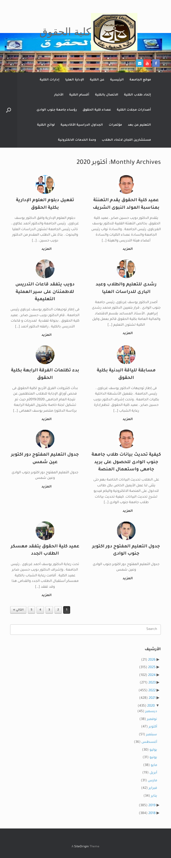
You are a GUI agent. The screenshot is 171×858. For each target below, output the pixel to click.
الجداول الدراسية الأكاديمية (82, 125)
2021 (152, 698)
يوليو (153, 750)
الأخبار (58, 95)
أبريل (153, 773)
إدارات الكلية (49, 80)
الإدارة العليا (74, 80)
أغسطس (149, 742)
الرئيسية (117, 80)
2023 (152, 683)
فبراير (153, 788)
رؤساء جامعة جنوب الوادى (57, 110)
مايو (154, 765)
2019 (152, 806)
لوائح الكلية (46, 125)
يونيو (153, 758)
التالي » (18, 610)
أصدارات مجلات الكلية (134, 110)
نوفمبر (152, 719)
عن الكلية (97, 80)
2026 (152, 660)
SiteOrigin (81, 846)
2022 (152, 691)
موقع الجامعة (140, 80)
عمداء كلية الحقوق (97, 110)
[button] (8, 110)
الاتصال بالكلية (106, 95)
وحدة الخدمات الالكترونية (77, 140)
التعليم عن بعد (139, 125)
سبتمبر (151, 735)
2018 (152, 813)
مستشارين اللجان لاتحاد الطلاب (126, 140)
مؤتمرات (115, 125)
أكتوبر (153, 727)
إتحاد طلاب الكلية (137, 95)
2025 (152, 668)
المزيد (126, 249)
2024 (152, 675)
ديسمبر (151, 712)
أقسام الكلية (79, 95)
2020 (151, 706)
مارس (152, 781)
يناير (154, 796)
